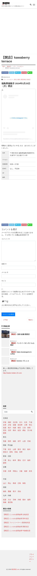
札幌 (14, 427)
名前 (4, 264)
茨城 (16, 452)
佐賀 (4, 499)
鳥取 (24, 483)
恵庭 (4, 427)
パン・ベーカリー (8, 79)
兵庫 (9, 471)
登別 (4, 430)
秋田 (9, 441)
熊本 (24, 499)
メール (4, 272)
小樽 (25, 425)
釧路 (4, 433)
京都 (4, 471)
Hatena (18, 72)
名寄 (4, 425)
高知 (19, 491)
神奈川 (5, 452)
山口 (4, 483)
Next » (31, 320)
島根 (14, 483)
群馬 (11, 452)
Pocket (24, 72)
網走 (24, 430)
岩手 (19, 441)
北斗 (20, 422)
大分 (9, 499)
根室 (19, 427)
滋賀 (25, 471)
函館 (9, 422)
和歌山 (15, 471)
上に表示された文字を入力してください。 (16, 305)
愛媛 (9, 491)
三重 (4, 460)
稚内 (14, 430)
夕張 (9, 425)
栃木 (28, 449)
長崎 (4, 502)
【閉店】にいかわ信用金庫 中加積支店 (16, 530)
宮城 (28, 441)
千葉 (4, 449)
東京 (24, 449)
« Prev (5, 320)
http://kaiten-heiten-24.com (12, 373)
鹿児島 (10, 502)
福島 (18, 79)
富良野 (20, 425)
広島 (19, 483)
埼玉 (9, 449)
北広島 (15, 422)
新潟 (19, 449)
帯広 (30, 425)
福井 (28, 460)
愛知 (19, 460)
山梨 (14, 449)
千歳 (30, 422)
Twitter (12, 72)
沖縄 (19, 499)
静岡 (4, 463)
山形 (24, 441)
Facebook (5, 72)
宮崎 (14, 499)
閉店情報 (23, 79)
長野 (20, 452)
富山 (9, 460)
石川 (24, 460)
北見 (25, 422)
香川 (14, 491)
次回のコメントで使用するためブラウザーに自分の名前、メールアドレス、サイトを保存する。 (18, 294)
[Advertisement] (18, 31)
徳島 (4, 491)
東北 (15, 79)
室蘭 (14, 425)
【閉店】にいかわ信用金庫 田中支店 (16, 518)
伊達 (4, 422)
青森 (4, 441)
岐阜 (14, 460)
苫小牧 (29, 430)
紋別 (19, 430)
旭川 (9, 427)
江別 (24, 427)
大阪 (20, 471)
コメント (5, 239)
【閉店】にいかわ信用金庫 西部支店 (16, 526)
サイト (3, 281)
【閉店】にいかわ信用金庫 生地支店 (16, 514)
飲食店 (28, 79)
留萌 (28, 427)
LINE (30, 72)
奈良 (30, 471)
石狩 (9, 430)
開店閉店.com (15, 569)
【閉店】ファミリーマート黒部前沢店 (16, 522)
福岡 (28, 499)
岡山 (9, 483)
